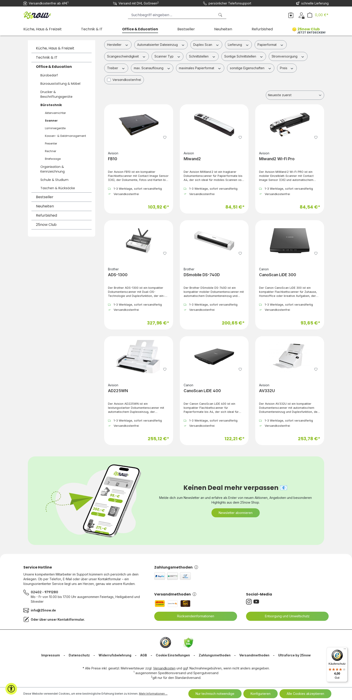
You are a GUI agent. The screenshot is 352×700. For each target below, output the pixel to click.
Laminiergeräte (55, 128)
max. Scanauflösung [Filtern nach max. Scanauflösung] (152, 68)
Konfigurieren (261, 694)
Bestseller (44, 197)
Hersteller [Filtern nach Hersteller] (118, 44)
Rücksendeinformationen (193, 616)
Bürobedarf (49, 75)
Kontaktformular (70, 619)
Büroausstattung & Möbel (60, 83)
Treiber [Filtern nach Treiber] (116, 68)
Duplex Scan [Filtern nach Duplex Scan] (206, 44)
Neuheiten (45, 206)
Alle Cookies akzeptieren (305, 694)
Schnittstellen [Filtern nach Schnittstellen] (202, 56)
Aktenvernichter (55, 113)
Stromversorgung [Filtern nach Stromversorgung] (288, 56)
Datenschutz (79, 655)
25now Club (46, 224)
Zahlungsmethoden (176, 567)
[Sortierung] (295, 95)
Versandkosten (164, 668)
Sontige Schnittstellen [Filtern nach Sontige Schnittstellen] (243, 56)
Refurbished (46, 215)
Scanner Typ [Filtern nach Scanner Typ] (167, 56)
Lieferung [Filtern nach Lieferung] (238, 44)
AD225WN (118, 390)
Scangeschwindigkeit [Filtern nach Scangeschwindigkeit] (126, 56)
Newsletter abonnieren (236, 513)
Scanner (51, 120)
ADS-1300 (118, 274)
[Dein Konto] (301, 14)
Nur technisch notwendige (215, 694)
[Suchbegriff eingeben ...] (171, 15)
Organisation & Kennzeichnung (52, 169)
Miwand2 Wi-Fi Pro (277, 158)
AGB (143, 655)
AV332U (267, 390)
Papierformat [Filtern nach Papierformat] (270, 44)
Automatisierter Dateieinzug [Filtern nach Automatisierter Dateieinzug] (161, 44)
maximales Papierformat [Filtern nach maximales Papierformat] (200, 68)
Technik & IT (46, 57)
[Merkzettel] (291, 14)
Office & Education (54, 66)
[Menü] (345, 650)
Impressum (50, 655)
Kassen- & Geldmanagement (65, 136)
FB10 (112, 158)
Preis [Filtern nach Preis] (287, 68)
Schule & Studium (54, 180)
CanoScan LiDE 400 (202, 390)
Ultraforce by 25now (294, 655)
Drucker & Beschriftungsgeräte (56, 94)
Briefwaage (53, 159)
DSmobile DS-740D (202, 274)
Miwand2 (192, 158)
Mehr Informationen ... (153, 693)
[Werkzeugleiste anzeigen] (11, 689)
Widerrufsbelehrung (115, 655)
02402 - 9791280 (44, 592)
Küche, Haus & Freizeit (55, 48)
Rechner (50, 151)
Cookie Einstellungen (173, 655)
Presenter (51, 143)
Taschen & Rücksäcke (57, 188)
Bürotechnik (51, 105)
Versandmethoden (175, 594)
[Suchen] (220, 15)
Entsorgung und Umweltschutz (284, 616)
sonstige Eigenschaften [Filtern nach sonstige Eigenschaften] (251, 68)
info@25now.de (43, 610)
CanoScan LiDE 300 (277, 274)
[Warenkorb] (318, 15)
